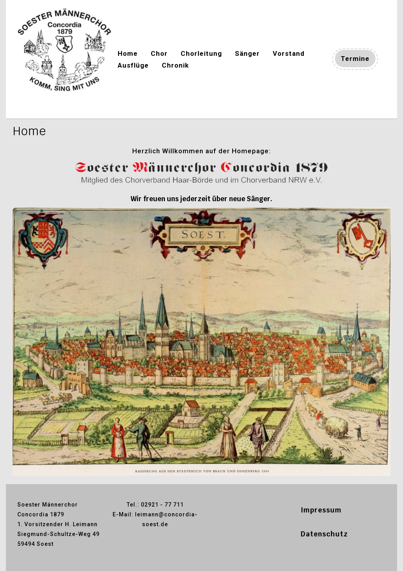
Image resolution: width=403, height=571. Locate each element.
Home (128, 53)
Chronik (175, 65)
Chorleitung (201, 53)
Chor (159, 53)
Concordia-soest (47, 107)
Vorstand (289, 53)
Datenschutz (324, 534)
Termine (358, 60)
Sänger (247, 53)
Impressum (321, 510)
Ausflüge (133, 65)
